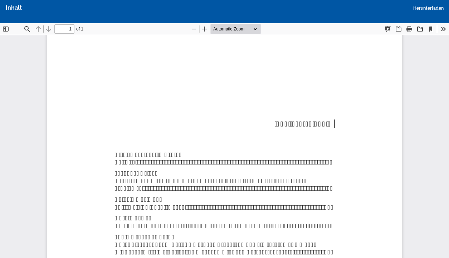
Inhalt (14, 7)
